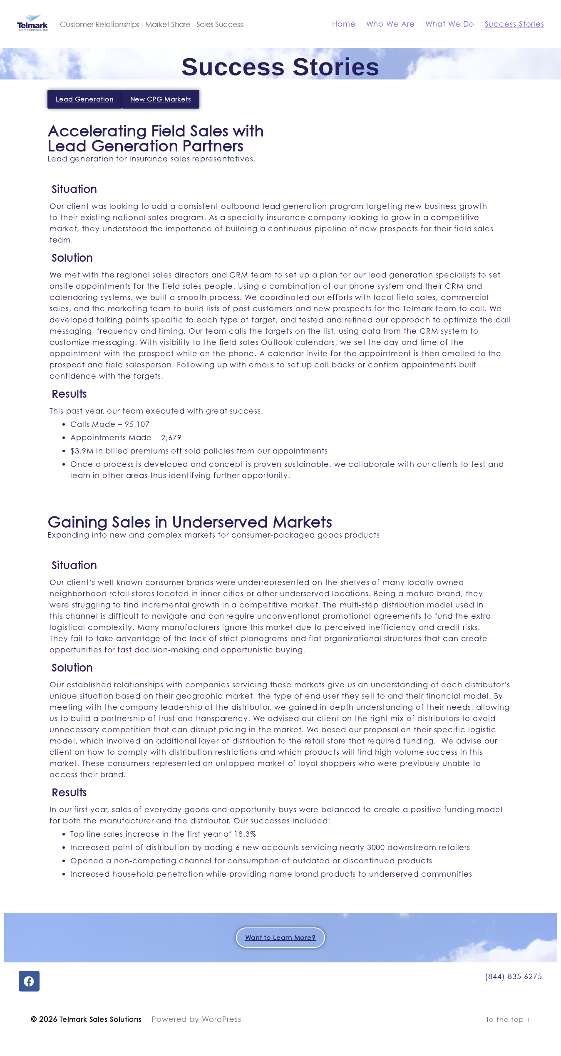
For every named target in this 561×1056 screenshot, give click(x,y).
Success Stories (515, 30)
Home (344, 30)
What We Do (449, 30)
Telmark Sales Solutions (105, 1031)
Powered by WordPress (205, 1031)
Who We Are (390, 30)
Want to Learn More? (280, 950)
